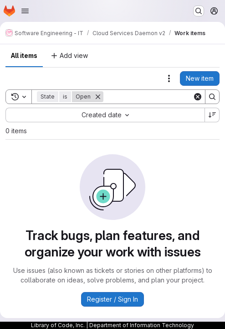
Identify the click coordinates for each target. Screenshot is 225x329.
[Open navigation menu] (25, 11)
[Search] (160, 96)
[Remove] (97, 96)
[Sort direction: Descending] (212, 115)
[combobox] (105, 115)
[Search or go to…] (198, 10)
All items (24, 55)
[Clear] (197, 96)
